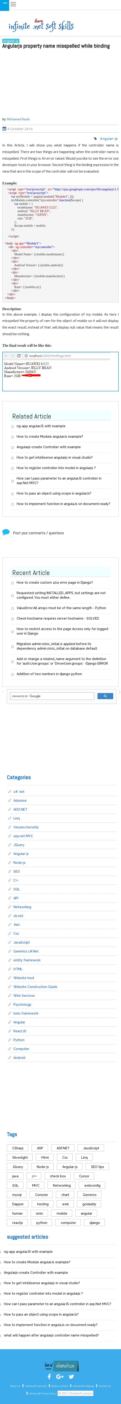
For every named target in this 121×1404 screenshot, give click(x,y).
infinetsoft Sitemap (83, 1386)
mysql (17, 1195)
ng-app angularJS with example (41, 426)
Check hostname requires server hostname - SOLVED (58, 618)
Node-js (19, 862)
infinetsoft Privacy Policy (42, 1393)
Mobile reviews (59, 1386)
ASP (40, 1148)
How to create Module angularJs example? (50, 436)
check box (58, 1176)
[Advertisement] (60, 82)
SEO (16, 871)
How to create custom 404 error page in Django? (55, 582)
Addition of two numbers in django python (49, 674)
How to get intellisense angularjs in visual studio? (55, 457)
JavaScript (21, 942)
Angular (19, 1022)
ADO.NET (20, 809)
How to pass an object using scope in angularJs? (54, 493)
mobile (62, 1213)
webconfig (92, 1185)
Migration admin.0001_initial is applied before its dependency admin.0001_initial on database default (57, 646)
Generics (90, 1195)
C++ (15, 880)
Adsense (20, 800)
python (41, 1223)
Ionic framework (25, 1013)
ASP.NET (63, 1148)
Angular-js (10, 41)
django (94, 1223)
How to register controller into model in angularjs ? (56, 468)
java (15, 1176)
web (65, 1204)
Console (41, 1195)
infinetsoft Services (36, 1386)
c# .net (18, 792)
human (17, 1213)
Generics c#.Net (26, 951)
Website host (23, 978)
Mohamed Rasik (18, 119)
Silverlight (20, 1157)
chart (65, 1195)
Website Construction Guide (35, 987)
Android (19, 1058)
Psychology (22, 1004)
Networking (22, 907)
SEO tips (97, 1167)
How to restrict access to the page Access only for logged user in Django (62, 631)
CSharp (18, 1148)
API (15, 898)
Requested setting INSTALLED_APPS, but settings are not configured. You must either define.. (61, 595)
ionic (39, 1213)
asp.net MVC (23, 836)
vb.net (18, 916)
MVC (35, 1185)
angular (86, 1213)
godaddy (89, 1204)
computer (68, 1223)
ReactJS (19, 1031)
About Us (15, 1386)
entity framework (26, 960)
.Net (16, 925)
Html (45, 1157)
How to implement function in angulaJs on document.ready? (63, 504)
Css (16, 933)
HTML (18, 969)
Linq (16, 818)
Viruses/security (26, 827)
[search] (51, 696)
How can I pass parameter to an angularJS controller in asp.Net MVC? (59, 481)
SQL (16, 889)
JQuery (18, 845)
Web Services (24, 995)
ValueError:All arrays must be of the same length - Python (61, 608)
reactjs (17, 1223)
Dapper (18, 1204)
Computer (21, 1049)
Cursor (84, 1176)
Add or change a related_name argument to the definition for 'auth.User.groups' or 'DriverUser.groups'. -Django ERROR (62, 661)
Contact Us (105, 1386)
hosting (43, 1204)
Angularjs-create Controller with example (49, 447)
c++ (34, 1176)
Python (18, 1040)
